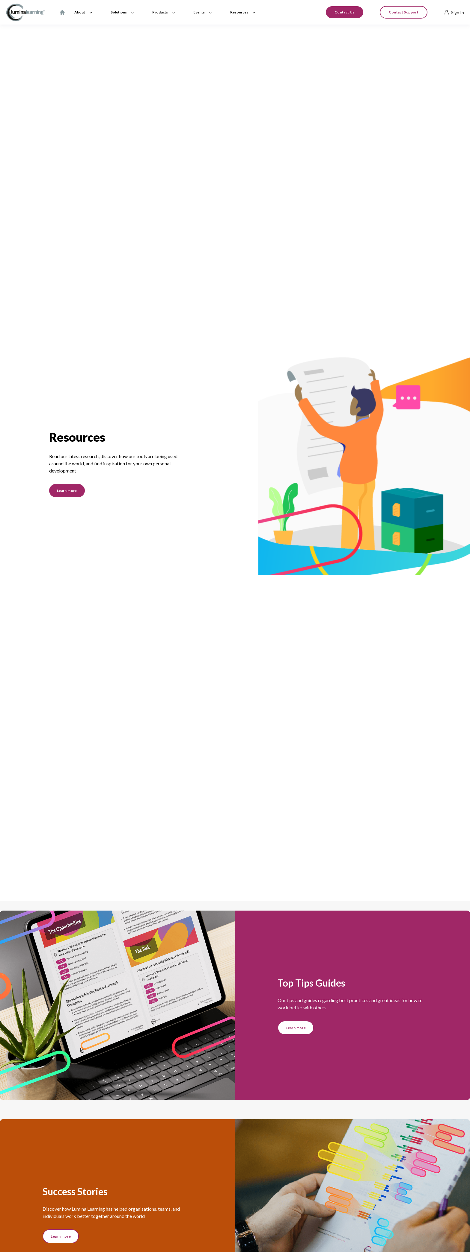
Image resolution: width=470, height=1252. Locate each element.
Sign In (454, 12)
